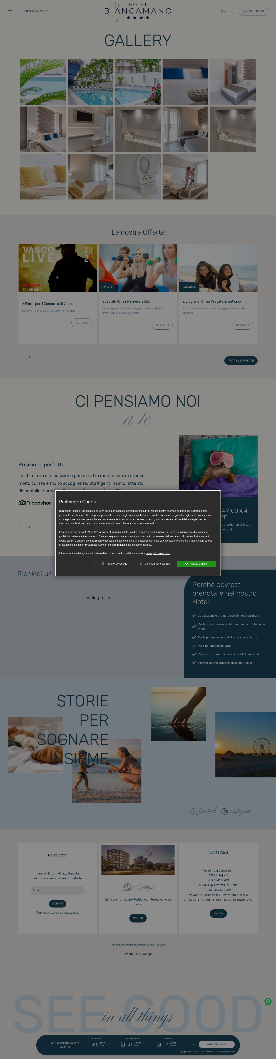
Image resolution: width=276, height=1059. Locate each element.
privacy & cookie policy (158, 553)
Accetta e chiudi (196, 563)
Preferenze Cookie (114, 563)
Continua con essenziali (155, 563)
